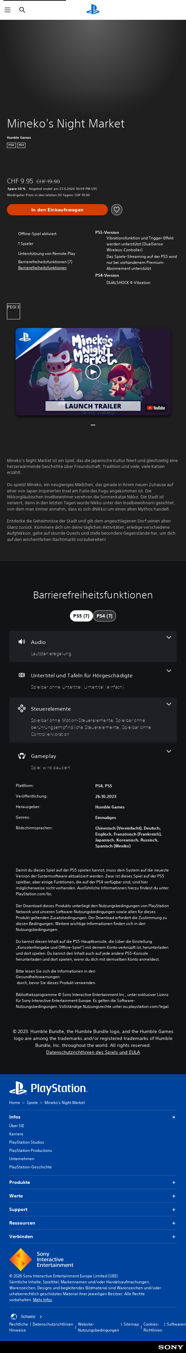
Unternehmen (21, 1158)
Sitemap (131, 1324)
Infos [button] (93, 1117)
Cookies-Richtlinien (152, 1327)
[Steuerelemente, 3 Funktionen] (93, 720)
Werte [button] (93, 1196)
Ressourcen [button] (93, 1223)
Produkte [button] (93, 1182)
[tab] (81, 616)
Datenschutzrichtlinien (53, 1324)
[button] (42, 268)
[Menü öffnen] (7, 10)
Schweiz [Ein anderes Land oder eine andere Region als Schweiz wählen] (26, 1316)
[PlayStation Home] (93, 10)
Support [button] (93, 1209)
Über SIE (16, 1125)
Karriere (16, 1134)
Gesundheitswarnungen (38, 976)
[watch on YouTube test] (156, 408)
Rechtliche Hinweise (18, 1327)
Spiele (32, 1102)
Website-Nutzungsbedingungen (98, 1327)
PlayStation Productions (30, 1150)
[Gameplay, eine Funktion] (93, 760)
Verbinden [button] (93, 1236)
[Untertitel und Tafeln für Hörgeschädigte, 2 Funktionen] (93, 679)
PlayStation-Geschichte (30, 1167)
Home (14, 1102)
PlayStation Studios (26, 1142)
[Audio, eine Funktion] (93, 646)
